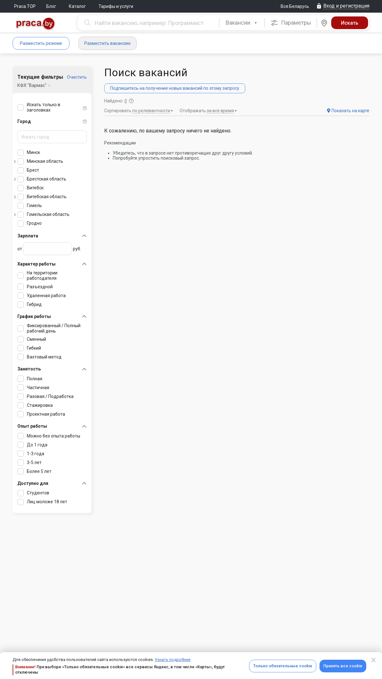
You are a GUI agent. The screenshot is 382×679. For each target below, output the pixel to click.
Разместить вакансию (107, 43)
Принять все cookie (342, 666)
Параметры (291, 23)
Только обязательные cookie (282, 666)
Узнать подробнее (172, 659)
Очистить (77, 77)
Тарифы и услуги (115, 6)
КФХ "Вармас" (31, 85)
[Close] (373, 660)
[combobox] (242, 23)
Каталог (77, 6)
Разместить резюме (41, 43)
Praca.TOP (25, 6)
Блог (51, 6)
